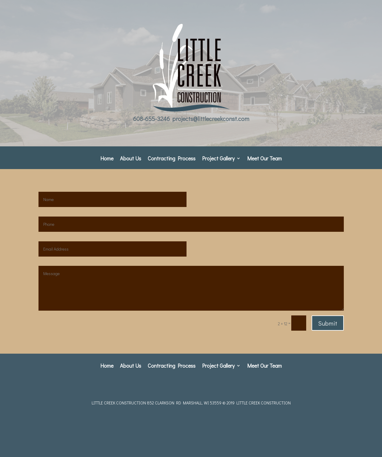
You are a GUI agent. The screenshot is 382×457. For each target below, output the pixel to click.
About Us (130, 159)
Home (106, 159)
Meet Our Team (264, 159)
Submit (327, 323)
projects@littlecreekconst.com (210, 118)
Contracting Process (171, 159)
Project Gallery (218, 159)
